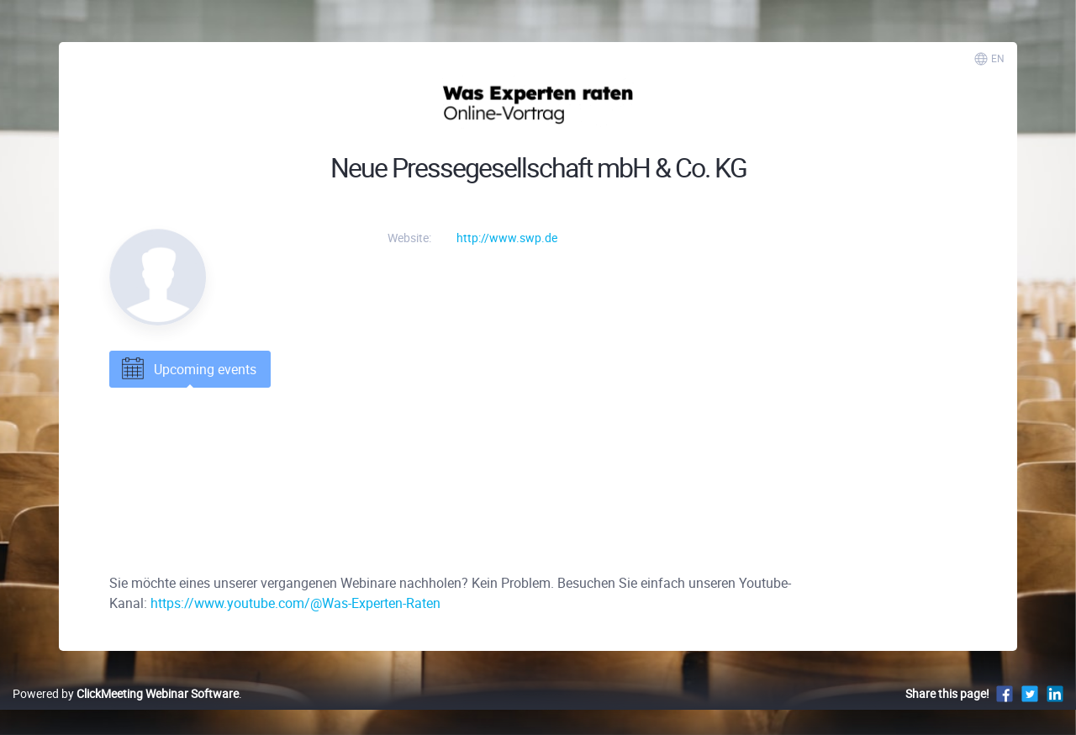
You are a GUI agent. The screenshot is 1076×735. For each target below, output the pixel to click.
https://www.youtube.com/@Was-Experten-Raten (295, 603)
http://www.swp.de (506, 238)
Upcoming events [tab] (187, 369)
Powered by (126, 693)
